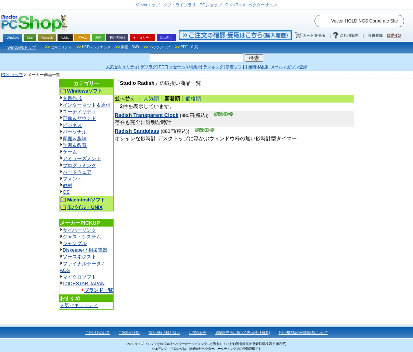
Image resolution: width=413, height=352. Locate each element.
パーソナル (75, 132)
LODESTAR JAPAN (84, 283)
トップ (148, 5)
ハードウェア (77, 172)
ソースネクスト (79, 256)
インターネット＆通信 (87, 105)
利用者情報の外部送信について (303, 333)
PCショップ (12, 74)
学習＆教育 (75, 145)
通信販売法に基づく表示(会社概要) (242, 333)
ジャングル (75, 243)
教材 (67, 185)
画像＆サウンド (79, 118)
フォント (72, 179)
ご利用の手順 (129, 333)
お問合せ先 (197, 333)
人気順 (151, 98)
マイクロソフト (79, 277)
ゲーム (70, 152)
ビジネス (72, 125)
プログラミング (79, 165)
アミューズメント (82, 158)
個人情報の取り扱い (164, 333)
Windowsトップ (21, 47)
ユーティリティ (79, 111)
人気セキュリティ (79, 305)
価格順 (193, 98)
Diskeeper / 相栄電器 (85, 250)
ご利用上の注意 (97, 333)
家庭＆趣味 (75, 138)
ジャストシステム (82, 236)
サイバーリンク (79, 230)
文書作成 (72, 98)
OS (66, 192)
